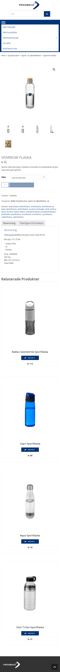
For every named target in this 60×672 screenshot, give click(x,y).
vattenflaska (6, 217)
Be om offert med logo (22, 185)
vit (48, 201)
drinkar (53, 209)
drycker (10, 212)
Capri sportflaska (30, 443)
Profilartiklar (30, 38)
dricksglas (40, 209)
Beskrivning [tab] (9, 223)
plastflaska (6, 214)
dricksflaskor (11, 209)
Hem (3, 55)
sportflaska (47, 214)
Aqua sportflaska (30, 535)
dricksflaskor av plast (26, 209)
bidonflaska (14, 206)
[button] (54, 69)
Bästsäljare (9, 27)
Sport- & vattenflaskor (31, 55)
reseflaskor (36, 214)
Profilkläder (10, 32)
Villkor (6, 43)
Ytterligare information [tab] (31, 223)
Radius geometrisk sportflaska (30, 351)
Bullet (13, 201)
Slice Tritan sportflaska (30, 627)
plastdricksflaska (33, 212)
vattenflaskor (18, 217)
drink (47, 209)
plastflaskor (16, 214)
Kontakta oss (10, 48)
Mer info (31, 358)
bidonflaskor (25, 206)
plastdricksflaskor (48, 212)
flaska (16, 212)
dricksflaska (36, 206)
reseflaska (26, 214)
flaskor (22, 212)
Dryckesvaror (13, 55)
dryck (3, 212)
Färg (3, 177)
